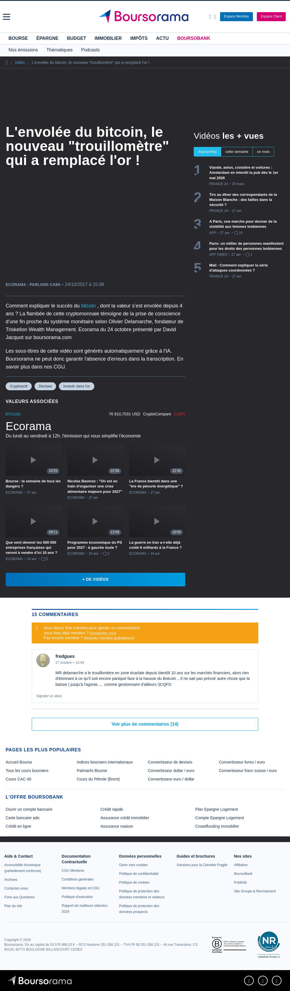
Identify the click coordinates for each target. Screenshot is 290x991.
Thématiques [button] (59, 49)
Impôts (139, 38)
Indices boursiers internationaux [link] (105, 762)
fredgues (65, 656)
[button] (6, 16)
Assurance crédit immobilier (125, 818)
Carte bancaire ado (22, 818)
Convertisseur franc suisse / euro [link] (248, 770)
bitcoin (89, 306)
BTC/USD (13, 414)
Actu (162, 38)
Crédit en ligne (18, 826)
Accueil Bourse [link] (19, 762)
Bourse (18, 38)
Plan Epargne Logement (216, 809)
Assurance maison (117, 826)
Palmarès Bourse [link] (92, 770)
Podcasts (90, 49)
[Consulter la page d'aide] (215, 16)
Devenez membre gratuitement (109, 638)
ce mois (263, 151)
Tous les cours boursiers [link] (27, 770)
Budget (76, 38)
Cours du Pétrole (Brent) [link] (98, 779)
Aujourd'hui (207, 151)
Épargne (47, 38)
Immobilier (108, 38)
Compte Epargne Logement (219, 818)
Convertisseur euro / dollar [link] (171, 779)
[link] (10, 880)
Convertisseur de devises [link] (170, 762)
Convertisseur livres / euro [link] (242, 762)
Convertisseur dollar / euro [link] (171, 770)
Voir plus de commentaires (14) (145, 724)
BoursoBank (193, 38)
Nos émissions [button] (23, 49)
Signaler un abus (49, 696)
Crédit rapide (112, 809)
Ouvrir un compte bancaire (29, 809)
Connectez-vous (103, 633)
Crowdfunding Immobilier (217, 826)
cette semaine (236, 151)
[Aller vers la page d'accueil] (146, 16)
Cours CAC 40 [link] (18, 779)
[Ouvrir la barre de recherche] (210, 16)
